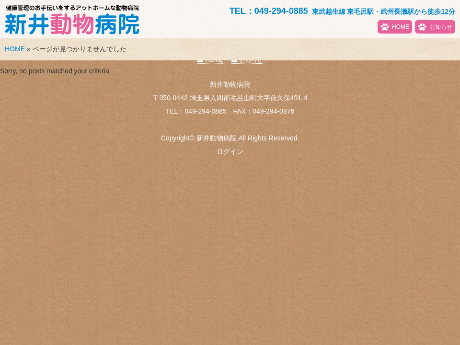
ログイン (230, 151)
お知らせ (440, 26)
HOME (400, 26)
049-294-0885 (205, 111)
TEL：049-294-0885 (269, 11)
